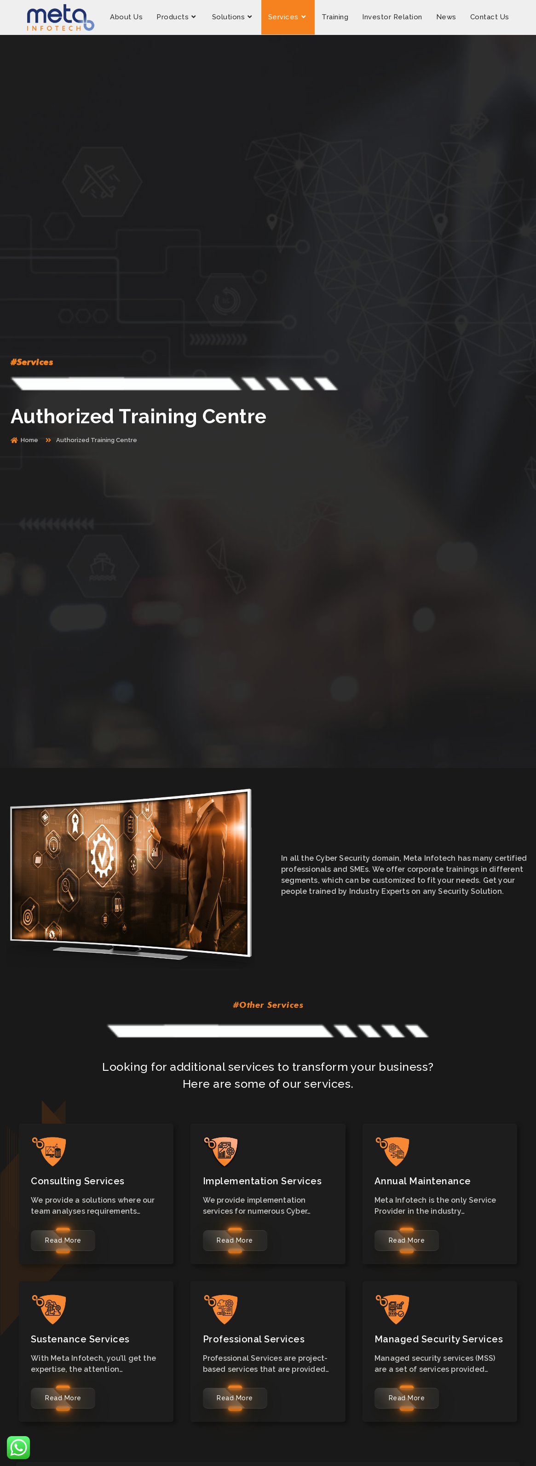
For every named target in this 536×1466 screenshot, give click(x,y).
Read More (63, 1240)
